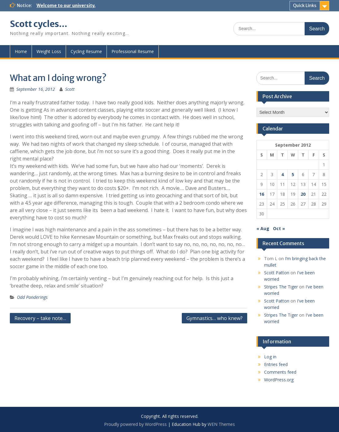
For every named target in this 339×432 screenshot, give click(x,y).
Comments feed (280, 372)
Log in (270, 357)
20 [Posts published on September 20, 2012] (303, 194)
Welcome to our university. (66, 5)
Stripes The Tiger (281, 287)
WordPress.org (279, 380)
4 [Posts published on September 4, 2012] (282, 174)
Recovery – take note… (40, 318)
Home (21, 51)
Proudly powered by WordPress (135, 424)
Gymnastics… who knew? (214, 318)
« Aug (262, 228)
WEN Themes (221, 424)
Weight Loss (49, 51)
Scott (70, 89)
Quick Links (304, 5)
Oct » (279, 228)
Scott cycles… (38, 23)
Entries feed (276, 364)
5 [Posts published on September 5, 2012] (293, 174)
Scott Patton (276, 273)
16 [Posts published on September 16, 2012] (261, 194)
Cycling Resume (86, 51)
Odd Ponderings (32, 297)
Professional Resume (132, 51)
